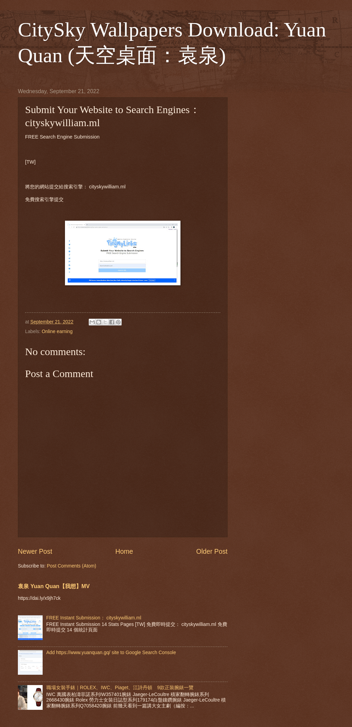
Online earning (57, 331)
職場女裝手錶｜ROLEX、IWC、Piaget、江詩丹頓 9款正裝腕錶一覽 (120, 687)
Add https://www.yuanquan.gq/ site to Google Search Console (111, 652)
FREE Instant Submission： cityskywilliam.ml (93, 617)
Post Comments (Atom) (71, 566)
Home (124, 551)
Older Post (212, 551)
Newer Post (35, 551)
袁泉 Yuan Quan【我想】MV (54, 586)
